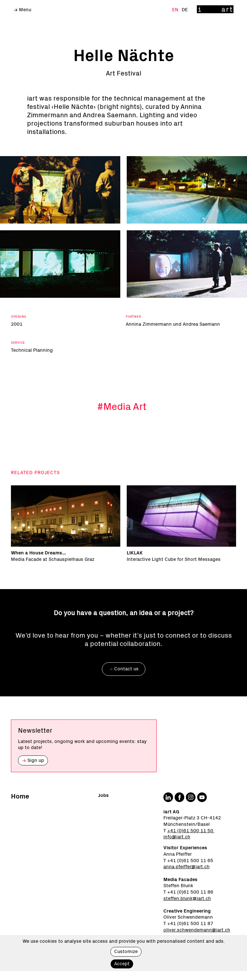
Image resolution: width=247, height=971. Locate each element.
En (175, 9)
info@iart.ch (176, 836)
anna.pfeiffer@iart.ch (186, 866)
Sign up (33, 760)
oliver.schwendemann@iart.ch (196, 930)
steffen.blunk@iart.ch (187, 898)
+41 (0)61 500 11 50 (191, 830)
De (185, 9)
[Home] (215, 9)
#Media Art (121, 407)
